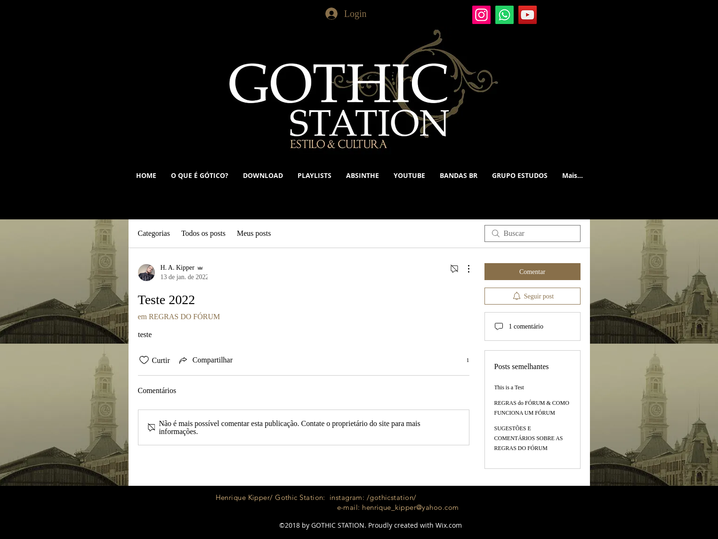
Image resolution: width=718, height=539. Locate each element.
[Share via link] (205, 360)
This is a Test (509, 387)
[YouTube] (527, 15)
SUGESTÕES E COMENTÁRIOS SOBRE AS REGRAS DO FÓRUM (528, 438)
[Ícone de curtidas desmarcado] (144, 360)
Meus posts (254, 233)
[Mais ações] (463, 268)
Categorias (154, 233)
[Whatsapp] (504, 15)
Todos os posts (203, 233)
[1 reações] (462, 360)
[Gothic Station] (481, 15)
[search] (532, 233)
